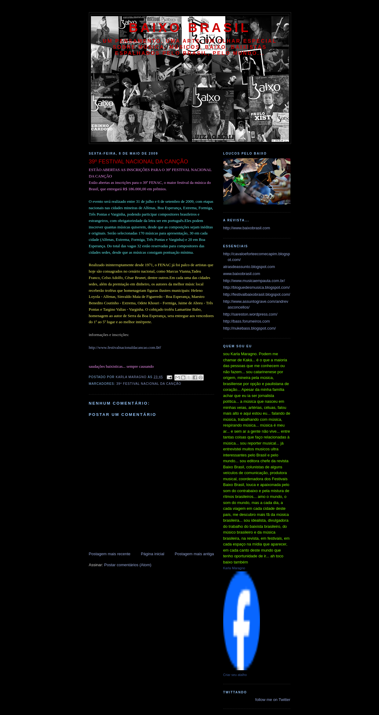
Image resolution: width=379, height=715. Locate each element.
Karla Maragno (234, 568)
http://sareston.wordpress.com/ (250, 314)
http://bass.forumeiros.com (246, 321)
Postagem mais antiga (194, 554)
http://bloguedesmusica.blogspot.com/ (256, 287)
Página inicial (152, 554)
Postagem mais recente (110, 554)
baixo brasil (190, 27)
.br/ (125, 347)
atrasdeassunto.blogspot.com (249, 266)
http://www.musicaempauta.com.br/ (254, 280)
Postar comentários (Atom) (127, 565)
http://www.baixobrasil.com (246, 228)
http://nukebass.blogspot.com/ (249, 328)
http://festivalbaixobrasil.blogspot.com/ (256, 294)
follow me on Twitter (272, 699)
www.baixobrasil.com (241, 273)
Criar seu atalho (235, 675)
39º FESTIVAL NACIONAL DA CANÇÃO (148, 383)
